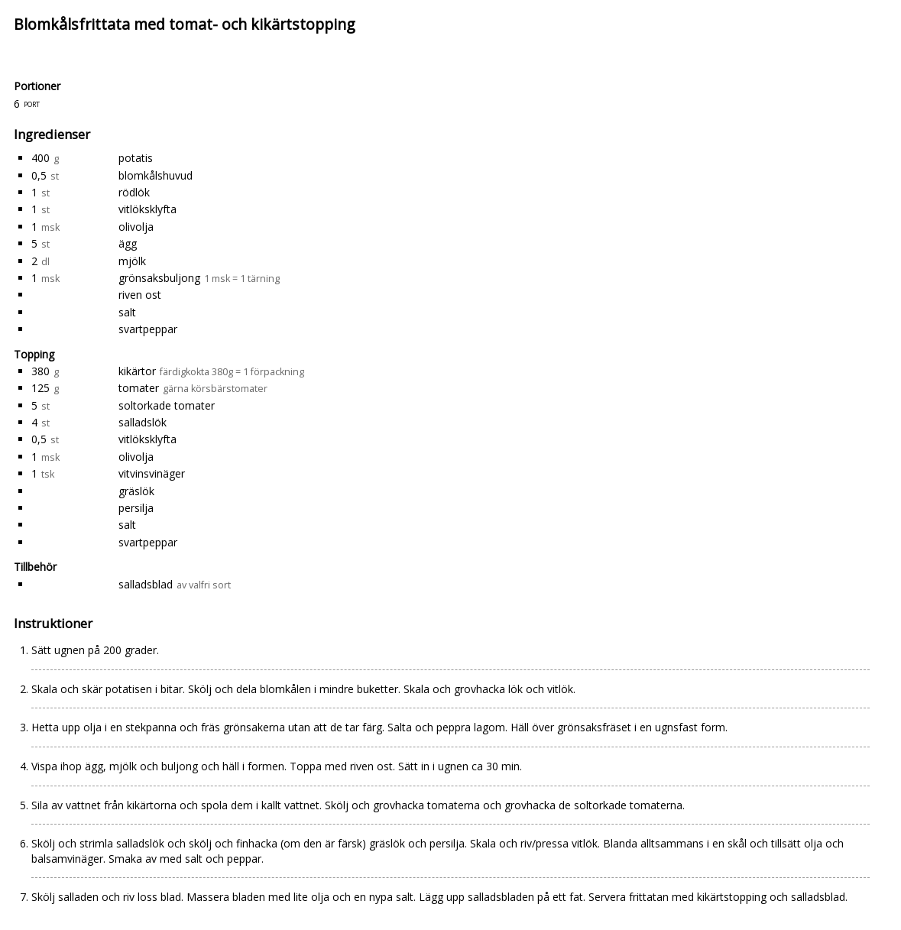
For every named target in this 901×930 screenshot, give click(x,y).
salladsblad (145, 584)
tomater (138, 388)
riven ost (139, 294)
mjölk (132, 261)
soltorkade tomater (166, 405)
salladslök (142, 422)
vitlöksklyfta (147, 209)
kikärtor (137, 371)
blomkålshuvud (155, 175)
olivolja (136, 226)
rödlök (134, 192)
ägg (127, 243)
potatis (135, 158)
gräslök (136, 491)
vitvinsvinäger (151, 473)
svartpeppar (147, 329)
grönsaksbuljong (159, 278)
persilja (136, 508)
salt (127, 312)
